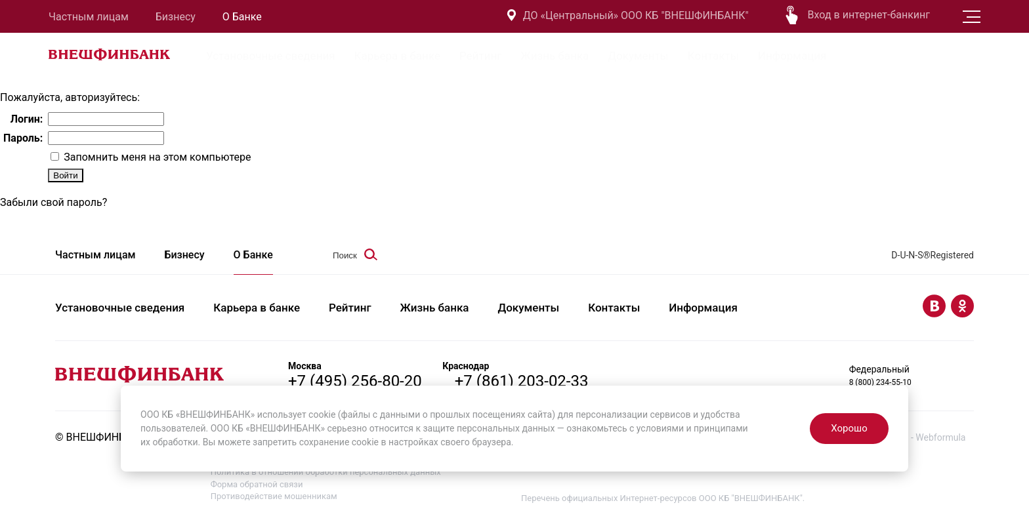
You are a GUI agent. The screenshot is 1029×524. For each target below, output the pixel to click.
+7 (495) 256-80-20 (355, 381)
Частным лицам (89, 16)
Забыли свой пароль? (53, 202)
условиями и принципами (692, 428)
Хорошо (849, 428)
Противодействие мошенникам (274, 496)
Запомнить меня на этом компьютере (156, 157)
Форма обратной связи (257, 484)
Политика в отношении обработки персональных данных (326, 472)
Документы (638, 55)
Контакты (713, 55)
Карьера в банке (397, 55)
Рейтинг (480, 55)
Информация (792, 55)
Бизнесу (176, 16)
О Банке (242, 16)
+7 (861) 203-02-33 (522, 381)
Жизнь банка (554, 55)
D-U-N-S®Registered (932, 255)
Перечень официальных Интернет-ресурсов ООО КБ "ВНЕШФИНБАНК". (663, 498)
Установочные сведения (270, 55)
